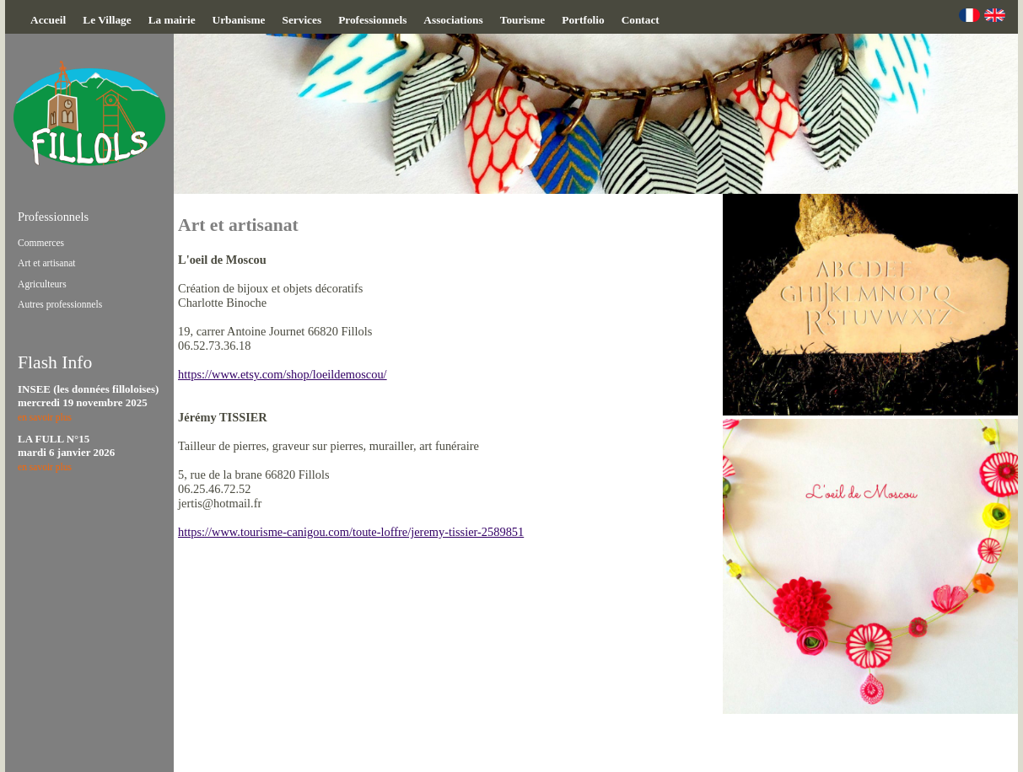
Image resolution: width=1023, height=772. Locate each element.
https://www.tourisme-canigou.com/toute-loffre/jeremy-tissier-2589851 (351, 532)
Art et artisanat (46, 263)
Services (302, 19)
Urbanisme (239, 19)
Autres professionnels (60, 304)
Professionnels (372, 19)
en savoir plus (45, 417)
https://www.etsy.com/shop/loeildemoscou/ (282, 374)
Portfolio (583, 19)
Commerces (41, 243)
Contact (641, 19)
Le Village (107, 19)
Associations (452, 19)
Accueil (48, 19)
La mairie (172, 19)
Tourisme (523, 19)
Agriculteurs (42, 284)
